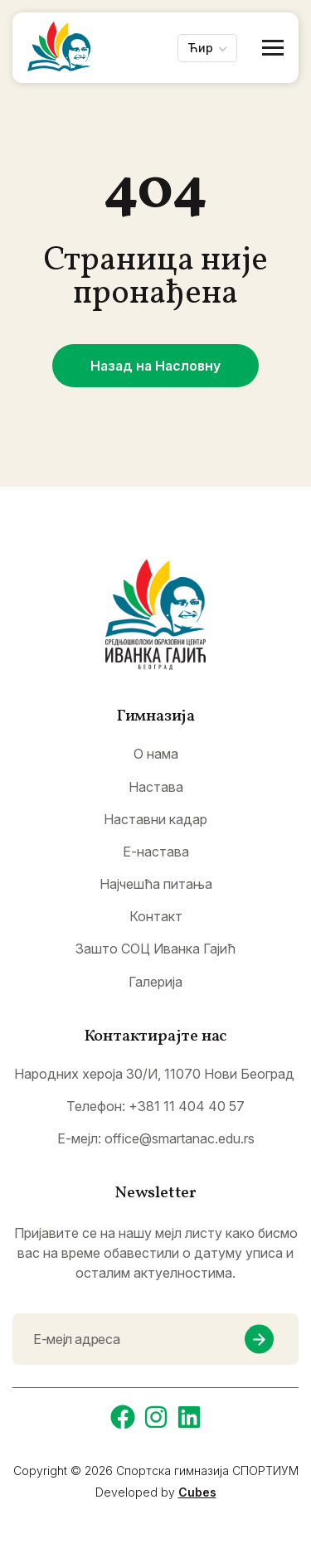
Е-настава (156, 852)
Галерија (155, 982)
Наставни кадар (155, 819)
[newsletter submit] (259, 1339)
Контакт (155, 917)
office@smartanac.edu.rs (179, 1138)
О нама (156, 754)
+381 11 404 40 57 (187, 1106)
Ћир (200, 48)
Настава (156, 787)
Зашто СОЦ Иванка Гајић (155, 949)
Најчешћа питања (156, 884)
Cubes (197, 1492)
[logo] (155, 614)
